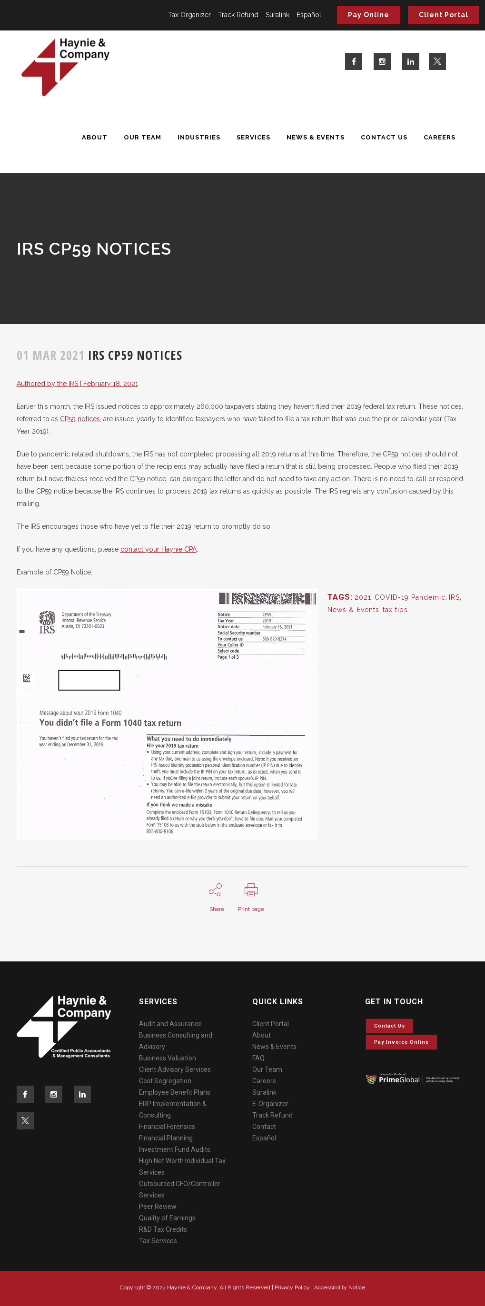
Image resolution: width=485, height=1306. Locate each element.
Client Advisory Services (175, 1069)
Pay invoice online (401, 1042)
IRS (454, 597)
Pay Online (368, 15)
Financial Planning (166, 1138)
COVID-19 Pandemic (410, 597)
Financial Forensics (167, 1126)
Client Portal (443, 15)
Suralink (277, 15)
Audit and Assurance (170, 1024)
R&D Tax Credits (163, 1229)
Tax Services (158, 1241)
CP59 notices (80, 419)
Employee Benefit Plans (174, 1092)
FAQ (258, 1058)
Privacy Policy (292, 1287)
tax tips (395, 609)
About (261, 1035)
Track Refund (238, 15)
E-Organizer (270, 1104)
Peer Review (158, 1206)
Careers (264, 1081)
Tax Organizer (189, 15)
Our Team (267, 1069)
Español (309, 15)
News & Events (353, 609)
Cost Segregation (165, 1081)
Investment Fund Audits (174, 1149)
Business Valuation (167, 1058)
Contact (264, 1126)
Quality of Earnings (167, 1218)
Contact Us (389, 1026)
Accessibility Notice (339, 1287)
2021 (363, 597)
